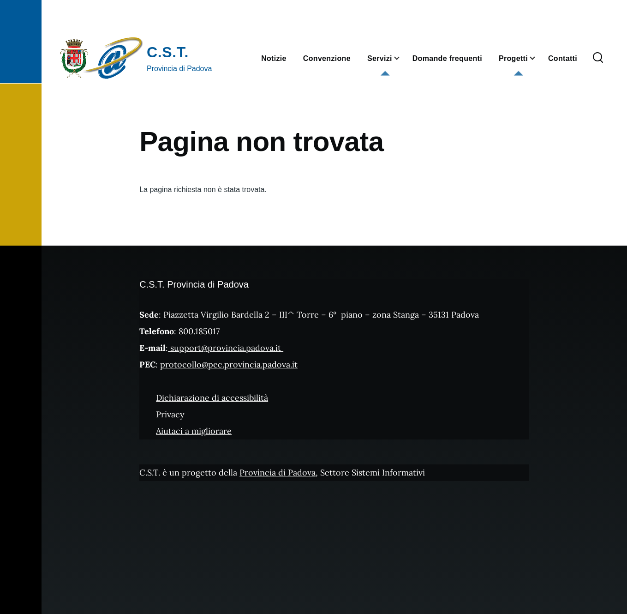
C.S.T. (168, 52)
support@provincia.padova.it (225, 348)
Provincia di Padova (277, 472)
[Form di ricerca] (597, 58)
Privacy (170, 414)
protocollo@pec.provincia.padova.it (229, 364)
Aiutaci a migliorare (194, 431)
